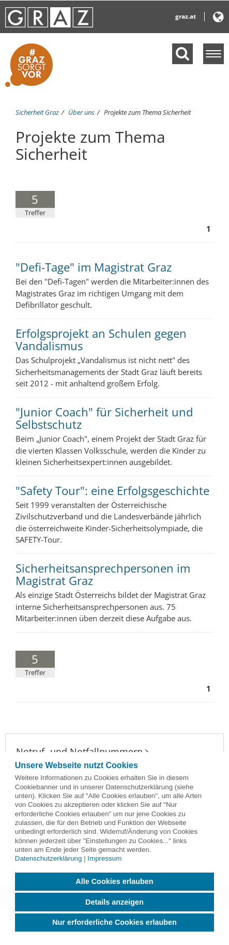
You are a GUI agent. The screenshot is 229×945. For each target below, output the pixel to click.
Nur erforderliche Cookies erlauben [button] (114, 922)
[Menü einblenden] (213, 53)
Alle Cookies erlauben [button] (114, 881)
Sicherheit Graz (37, 112)
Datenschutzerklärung (48, 858)
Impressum (104, 858)
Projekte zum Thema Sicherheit (147, 112)
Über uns (81, 112)
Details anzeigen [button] (114, 902)
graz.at (185, 16)
